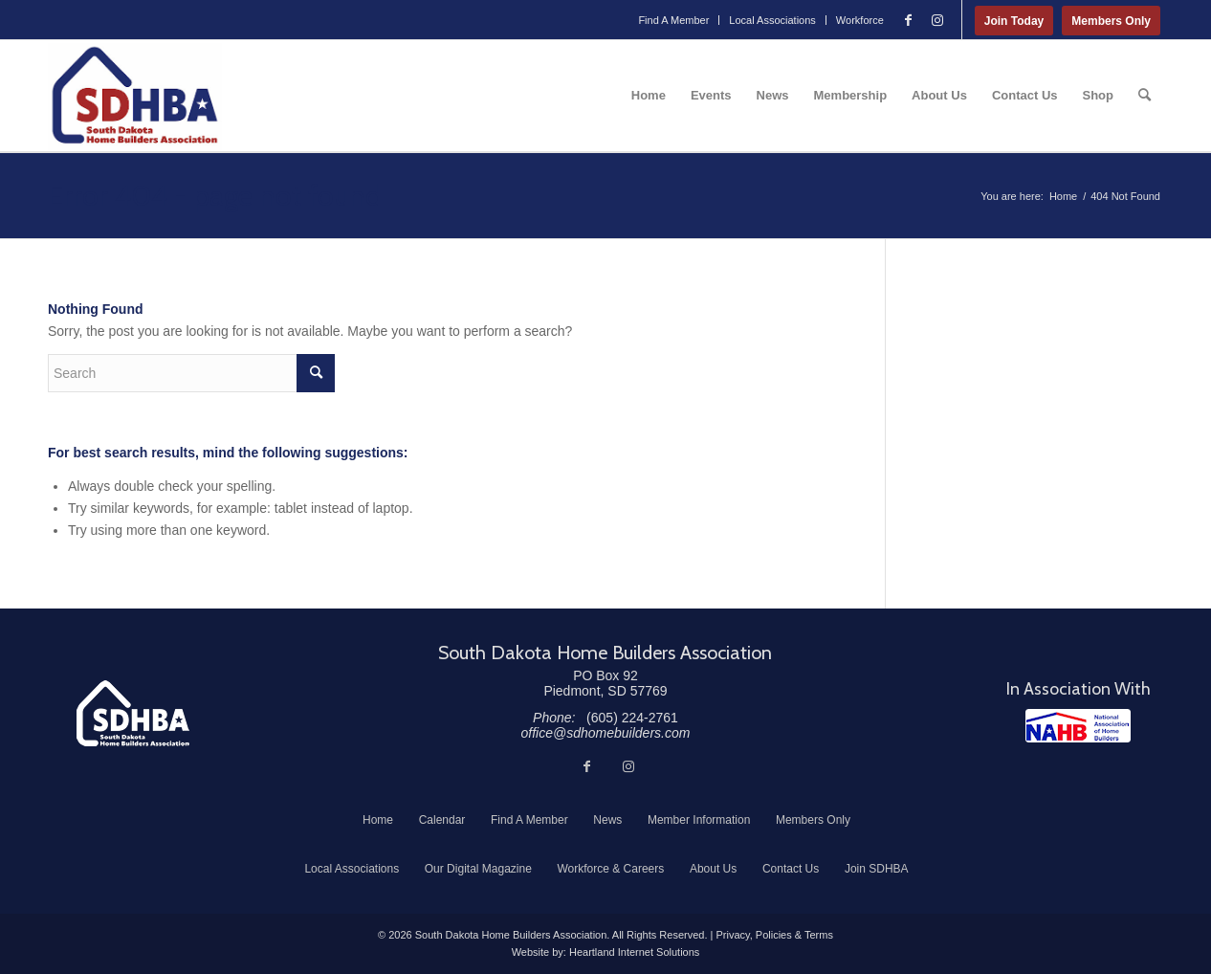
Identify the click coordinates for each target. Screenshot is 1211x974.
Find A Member (673, 20)
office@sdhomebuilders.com (606, 733)
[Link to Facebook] (908, 20)
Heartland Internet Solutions (634, 952)
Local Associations (772, 20)
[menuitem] (673, 20)
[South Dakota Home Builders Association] (135, 95)
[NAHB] (1078, 725)
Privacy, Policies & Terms (774, 935)
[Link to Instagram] (937, 20)
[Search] (1144, 95)
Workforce (860, 20)
